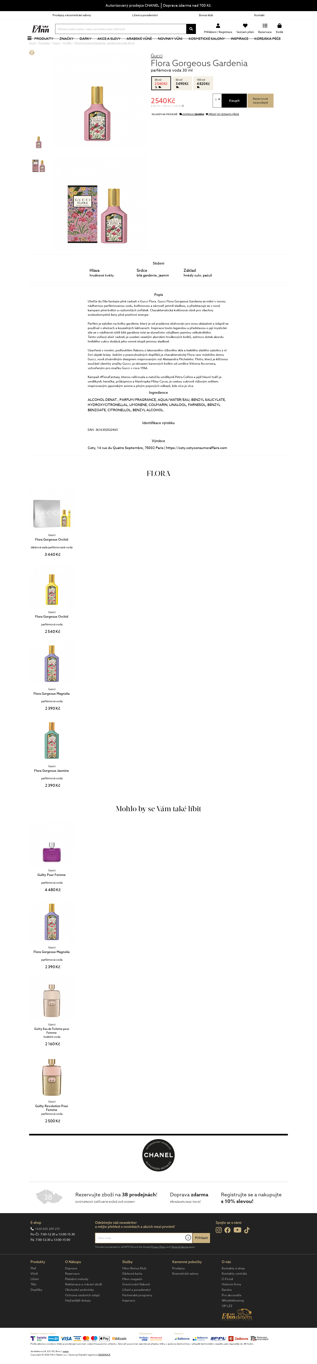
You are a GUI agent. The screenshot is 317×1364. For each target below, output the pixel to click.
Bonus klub (206, 15)
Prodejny (178, 1282)
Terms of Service (179, 1260)
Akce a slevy (113, 45)
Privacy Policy (158, 1260)
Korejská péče (272, 45)
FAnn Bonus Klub (134, 1282)
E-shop (36, 1236)
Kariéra (227, 1303)
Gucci (157, 69)
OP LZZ (227, 1319)
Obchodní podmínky (79, 1303)
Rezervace (72, 1287)
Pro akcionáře (231, 1309)
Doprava (71, 1282)
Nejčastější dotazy (78, 1314)
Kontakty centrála (234, 1287)
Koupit (234, 114)
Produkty (48, 45)
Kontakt (259, 15)
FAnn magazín (132, 1292)
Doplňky (36, 1303)
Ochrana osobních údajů (82, 1309)
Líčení (35, 1292)
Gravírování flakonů (136, 1298)
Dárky (90, 45)
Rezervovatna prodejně (260, 114)
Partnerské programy (137, 1309)
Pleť (33, 1282)
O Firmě (227, 1292)
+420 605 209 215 (47, 1242)
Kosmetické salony (211, 45)
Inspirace (244, 45)
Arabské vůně (143, 45)
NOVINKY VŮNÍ (175, 45)
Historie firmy (231, 1298)
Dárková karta (132, 1287)
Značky (71, 45)
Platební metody (76, 1292)
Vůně (34, 1287)
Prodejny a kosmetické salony (72, 15)
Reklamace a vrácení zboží (83, 1298)
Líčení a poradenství (145, 15)
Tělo (33, 1298)
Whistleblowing (233, 1314)
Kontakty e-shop (233, 1282)
